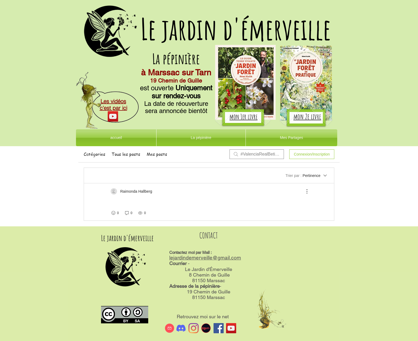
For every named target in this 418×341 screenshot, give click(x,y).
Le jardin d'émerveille (235, 28)
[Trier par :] (307, 175)
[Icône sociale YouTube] (231, 328)
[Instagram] (193, 328)
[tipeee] (206, 328)
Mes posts (157, 154)
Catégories (94, 154)
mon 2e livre (307, 116)
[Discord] (181, 328)
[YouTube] (113, 116)
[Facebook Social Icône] (219, 328)
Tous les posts (126, 154)
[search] (257, 154)
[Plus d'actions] (304, 191)
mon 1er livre (244, 116)
